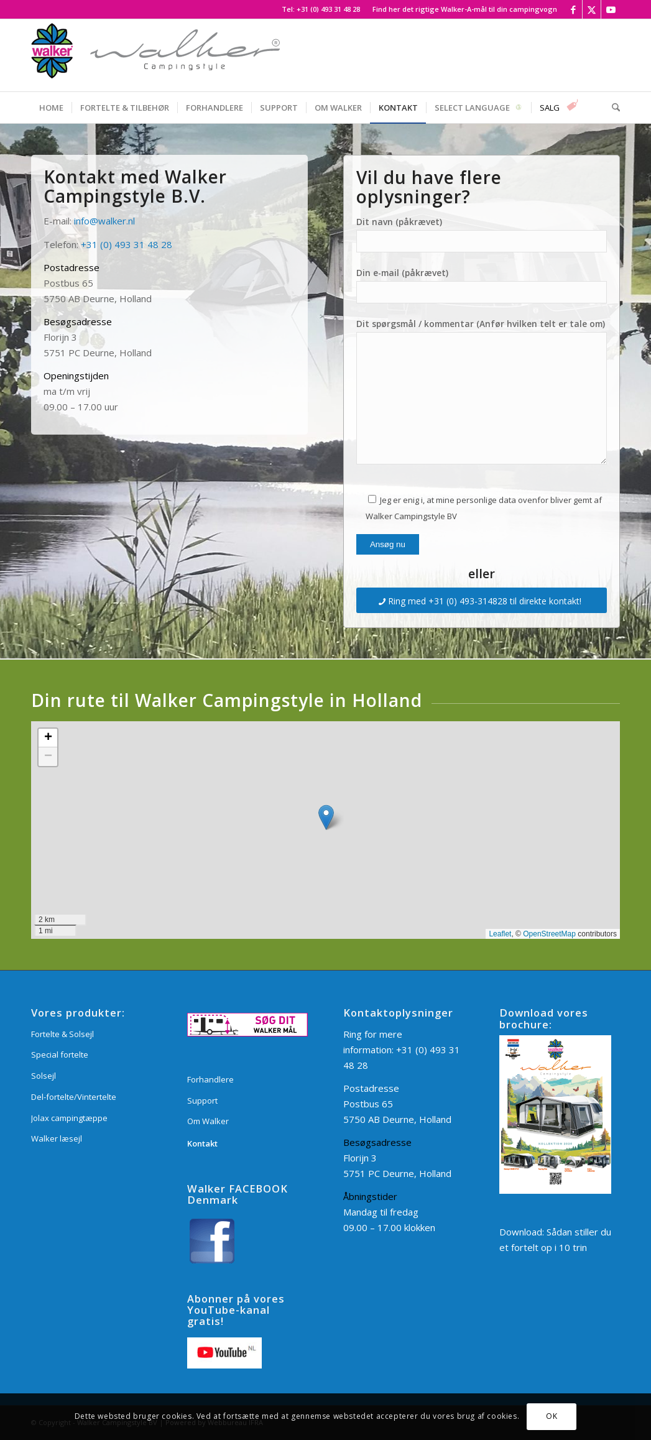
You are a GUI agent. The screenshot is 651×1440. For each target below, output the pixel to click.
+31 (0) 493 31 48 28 (328, 9)
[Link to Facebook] (573, 9)
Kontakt (202, 1143)
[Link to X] (592, 9)
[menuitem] (461, 9)
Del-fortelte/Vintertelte (73, 1096)
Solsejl (43, 1075)
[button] (326, 817)
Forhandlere (210, 1079)
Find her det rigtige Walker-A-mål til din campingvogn (464, 9)
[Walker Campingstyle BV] (155, 55)
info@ (86, 221)
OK (551, 1416)
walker (112, 221)
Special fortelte (59, 1054)
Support (202, 1100)
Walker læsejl (56, 1138)
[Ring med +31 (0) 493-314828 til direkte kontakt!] (481, 601)
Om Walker (208, 1121)
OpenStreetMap (549, 934)
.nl (130, 221)
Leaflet (500, 934)
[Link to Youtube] (610, 9)
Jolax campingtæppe (69, 1118)
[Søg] (612, 107)
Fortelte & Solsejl (62, 1034)
